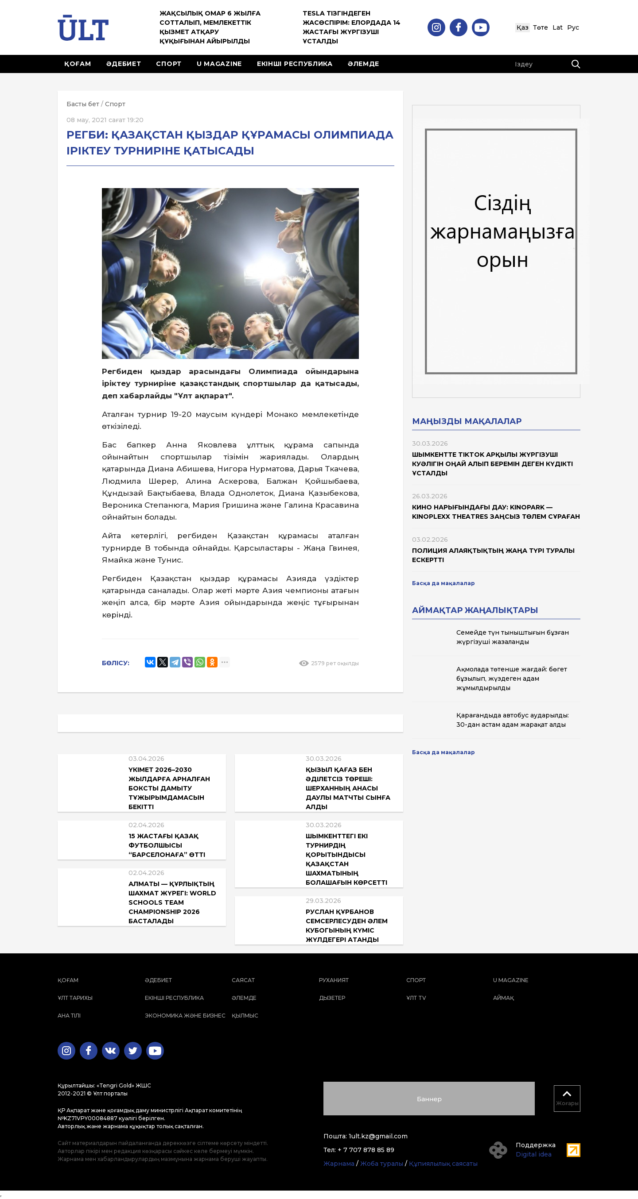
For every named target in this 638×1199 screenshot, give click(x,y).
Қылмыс (245, 1015)
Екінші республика (295, 64)
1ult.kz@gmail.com (378, 1136)
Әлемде (363, 64)
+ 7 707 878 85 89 (366, 1150)
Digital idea (534, 1154)
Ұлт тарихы (75, 998)
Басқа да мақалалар (443, 583)
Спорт (169, 64)
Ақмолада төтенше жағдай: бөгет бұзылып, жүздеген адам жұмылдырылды (511, 678)
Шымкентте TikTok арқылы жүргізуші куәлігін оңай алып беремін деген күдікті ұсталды (492, 464)
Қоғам (77, 64)
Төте (540, 27)
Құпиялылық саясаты (443, 1164)
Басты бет (82, 104)
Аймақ (503, 998)
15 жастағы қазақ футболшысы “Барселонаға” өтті (166, 845)
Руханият (334, 980)
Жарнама (338, 1164)
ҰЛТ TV (416, 998)
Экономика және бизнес (185, 1015)
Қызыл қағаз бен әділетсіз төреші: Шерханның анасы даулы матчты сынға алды (348, 788)
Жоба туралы (381, 1164)
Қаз (523, 27)
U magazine (219, 64)
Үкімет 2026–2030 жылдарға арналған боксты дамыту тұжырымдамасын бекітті (169, 788)
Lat (557, 27)
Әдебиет (123, 64)
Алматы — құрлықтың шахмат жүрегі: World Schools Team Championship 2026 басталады (172, 902)
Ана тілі (69, 1015)
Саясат (243, 980)
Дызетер (332, 998)
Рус (573, 27)
